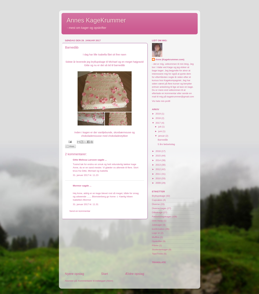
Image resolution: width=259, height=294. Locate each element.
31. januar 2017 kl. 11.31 (86, 204)
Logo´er (156, 233)
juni (160, 131)
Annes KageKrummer (96, 20)
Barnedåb (163, 139)
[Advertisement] (104, 245)
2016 (158, 151)
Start (104, 274)
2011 (158, 174)
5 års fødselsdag (166, 144)
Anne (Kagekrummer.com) (169, 59)
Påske (155, 245)
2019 (158, 113)
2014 (158, 160)
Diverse (156, 204)
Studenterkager (160, 249)
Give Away (157, 220)
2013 (158, 164)
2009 (158, 183)
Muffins (155, 237)
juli (160, 126)
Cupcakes (157, 200)
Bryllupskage (158, 196)
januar (161, 135)
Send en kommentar (79, 211)
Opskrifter (157, 241)
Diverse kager (159, 208)
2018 (158, 118)
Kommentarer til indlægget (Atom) (95, 280)
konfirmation (158, 229)
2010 (158, 178)
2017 (158, 123)
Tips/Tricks (157, 253)
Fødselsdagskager (161, 216)
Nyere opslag (74, 274)
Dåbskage (157, 212)
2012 (158, 169)
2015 (158, 155)
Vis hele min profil (161, 101)
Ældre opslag (134, 274)
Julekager (157, 225)
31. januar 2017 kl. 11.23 (86, 175)
